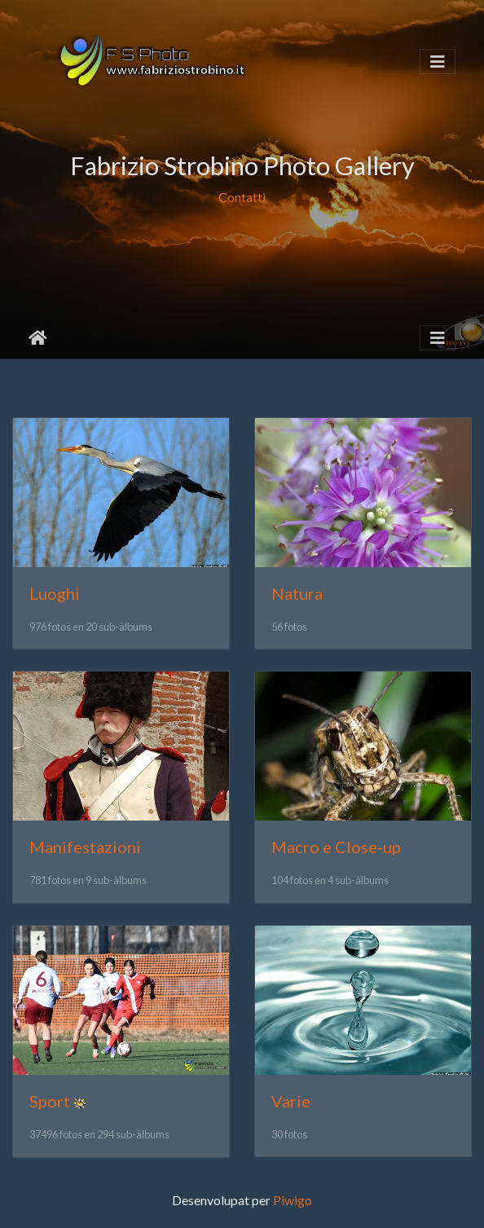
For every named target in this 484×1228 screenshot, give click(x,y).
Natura (297, 593)
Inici (38, 338)
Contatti (242, 197)
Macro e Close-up (336, 846)
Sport (49, 1101)
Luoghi (54, 593)
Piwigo (292, 1200)
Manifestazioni (85, 846)
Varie (290, 1101)
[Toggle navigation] (437, 61)
